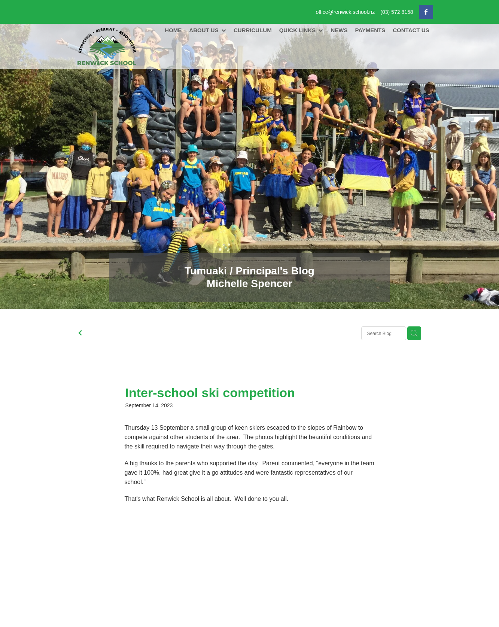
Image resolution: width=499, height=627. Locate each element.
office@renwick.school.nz (345, 12)
